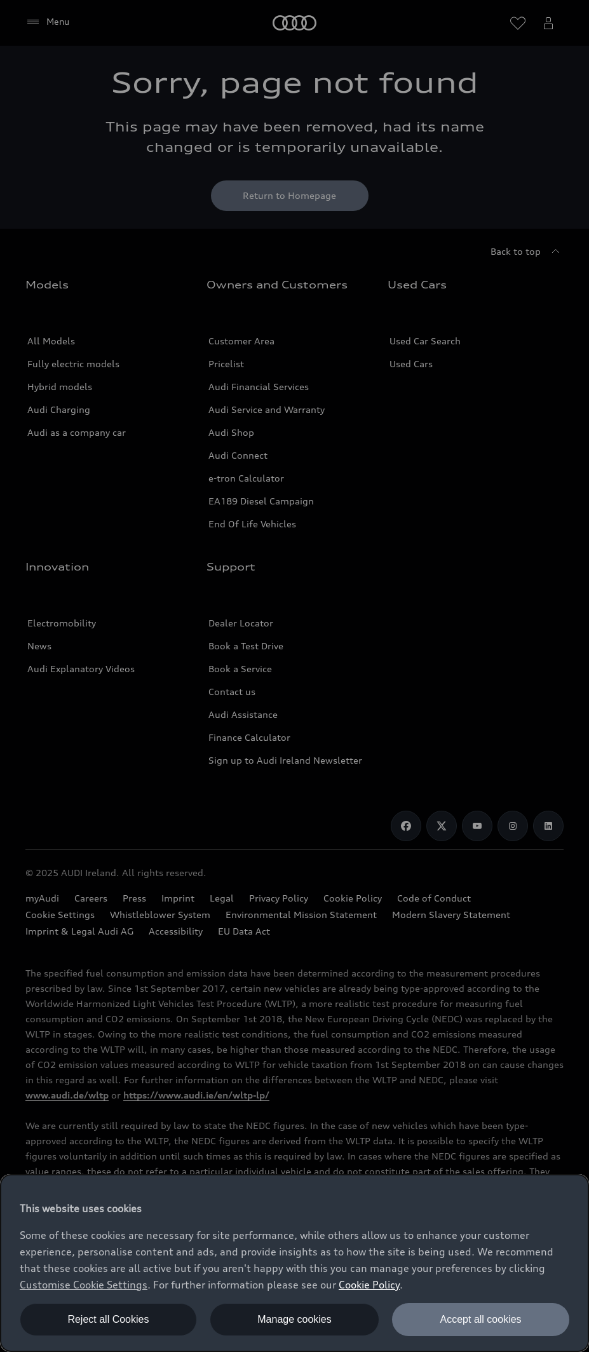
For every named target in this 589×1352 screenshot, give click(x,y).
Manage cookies (294, 1319)
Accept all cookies (481, 1319)
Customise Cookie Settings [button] (83, 1284)
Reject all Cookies (108, 1319)
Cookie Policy (369, 1284)
